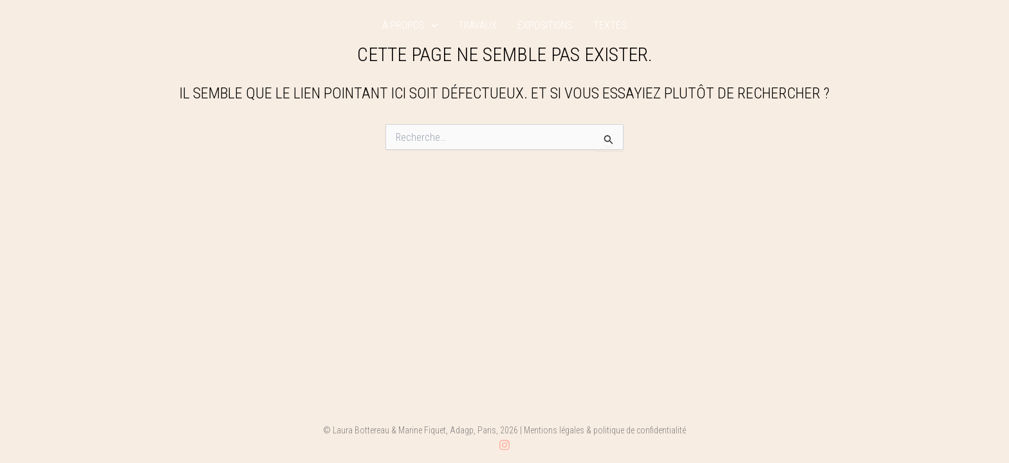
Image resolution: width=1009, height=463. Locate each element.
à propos (410, 26)
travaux (477, 26)
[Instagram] (504, 445)
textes (610, 26)
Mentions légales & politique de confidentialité (605, 430)
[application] (431, 26)
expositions (545, 26)
